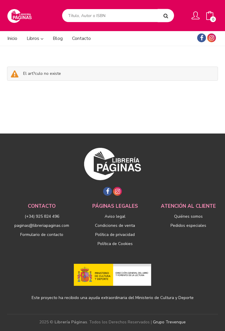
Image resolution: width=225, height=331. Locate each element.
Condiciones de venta (115, 225)
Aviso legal (115, 216)
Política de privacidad (115, 234)
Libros (35, 38)
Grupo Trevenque (169, 322)
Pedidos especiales (188, 225)
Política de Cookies (115, 243)
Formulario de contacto (41, 234)
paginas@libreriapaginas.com (41, 225)
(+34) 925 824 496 (42, 216)
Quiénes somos (188, 216)
